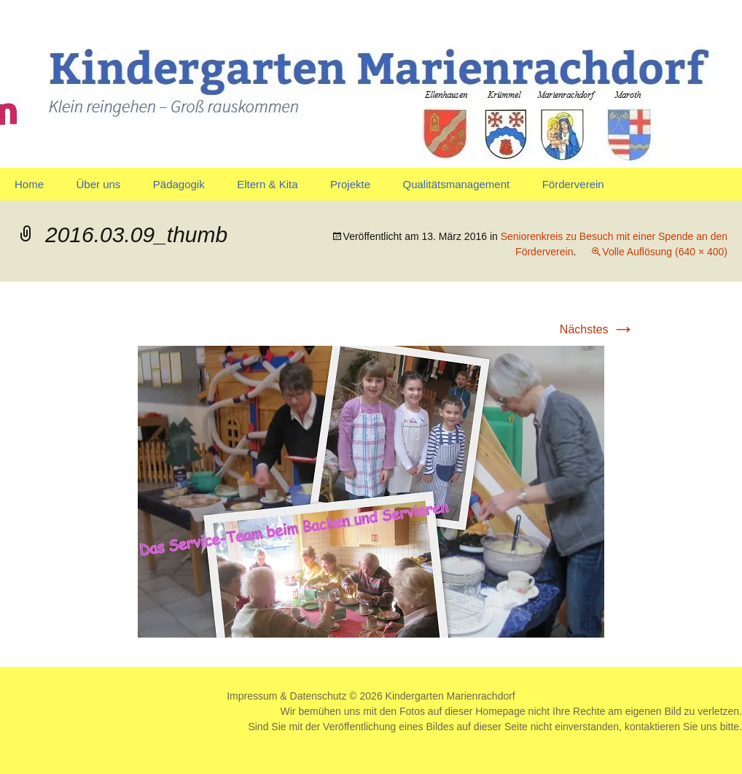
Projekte (350, 184)
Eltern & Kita (267, 184)
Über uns (98, 184)
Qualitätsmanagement (455, 184)
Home (29, 184)
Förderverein (573, 184)
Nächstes (597, 329)
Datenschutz (318, 696)
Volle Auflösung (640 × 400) (664, 252)
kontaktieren (652, 726)
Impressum (252, 696)
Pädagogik (179, 184)
